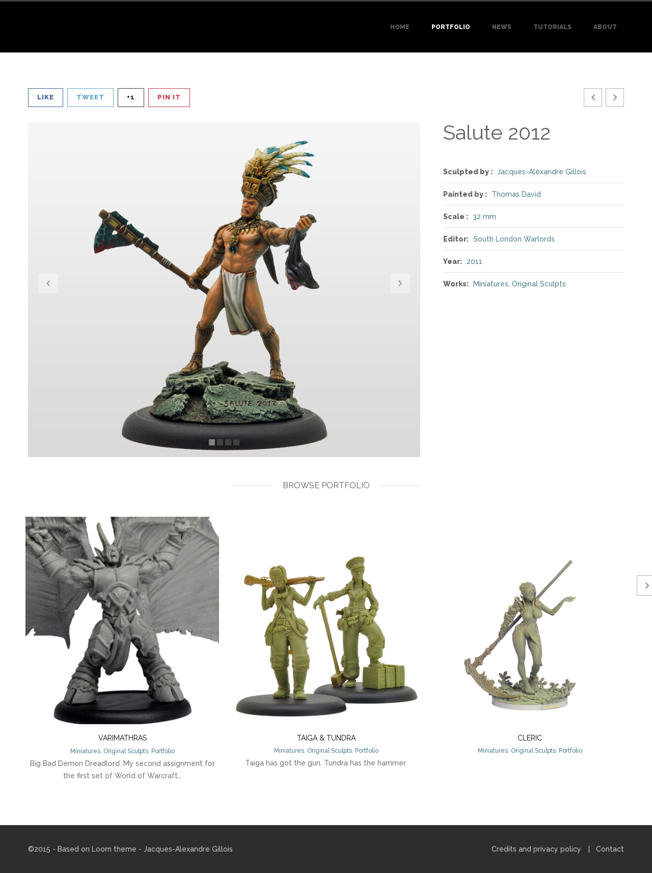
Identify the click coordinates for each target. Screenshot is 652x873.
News (501, 27)
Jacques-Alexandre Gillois (541, 172)
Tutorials (552, 27)
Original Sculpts (539, 284)
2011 (474, 261)
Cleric (530, 738)
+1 (131, 97)
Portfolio (450, 27)
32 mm (484, 217)
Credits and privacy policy (536, 849)
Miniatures (490, 284)
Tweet (90, 97)
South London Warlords (514, 239)
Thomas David (516, 194)
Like (45, 97)
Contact (610, 849)
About (605, 27)
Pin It (169, 97)
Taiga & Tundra (326, 738)
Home (400, 27)
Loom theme (114, 849)
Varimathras (122, 738)
